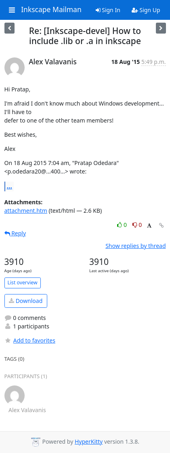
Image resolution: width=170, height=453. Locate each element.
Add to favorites (29, 340)
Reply (15, 233)
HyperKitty (89, 441)
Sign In (108, 10)
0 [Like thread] (122, 225)
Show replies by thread (135, 246)
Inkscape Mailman (51, 10)
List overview (23, 282)
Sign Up (146, 10)
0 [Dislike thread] (137, 225)
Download (25, 301)
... (10, 186)
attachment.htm (25, 210)
